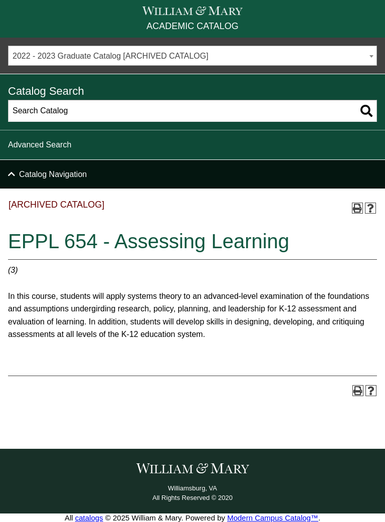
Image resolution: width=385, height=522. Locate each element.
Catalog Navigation (53, 174)
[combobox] (192, 56)
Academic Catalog (192, 26)
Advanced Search (39, 144)
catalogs (89, 517)
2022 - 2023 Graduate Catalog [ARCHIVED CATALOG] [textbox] (111, 56)
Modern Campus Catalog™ (272, 517)
